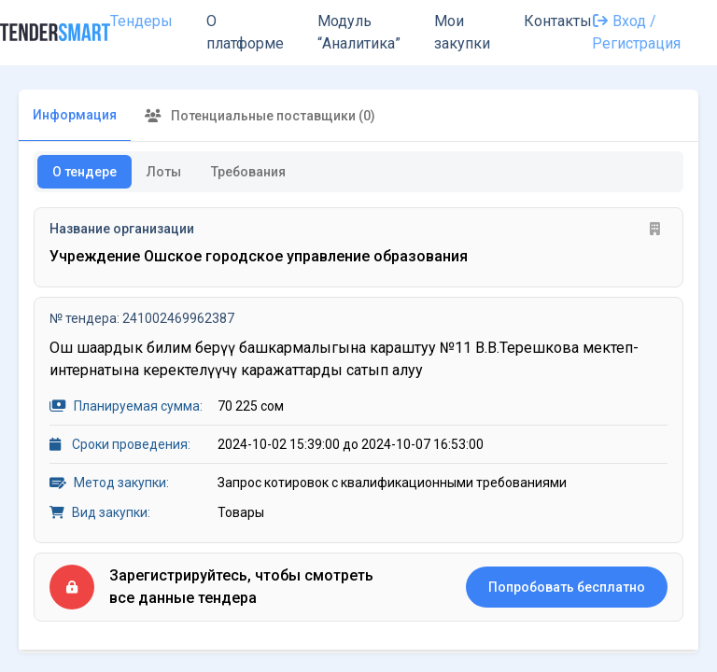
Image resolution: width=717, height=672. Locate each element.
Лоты (164, 171)
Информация (75, 114)
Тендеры (141, 21)
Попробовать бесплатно (566, 587)
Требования (248, 171)
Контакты (558, 21)
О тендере (84, 171)
